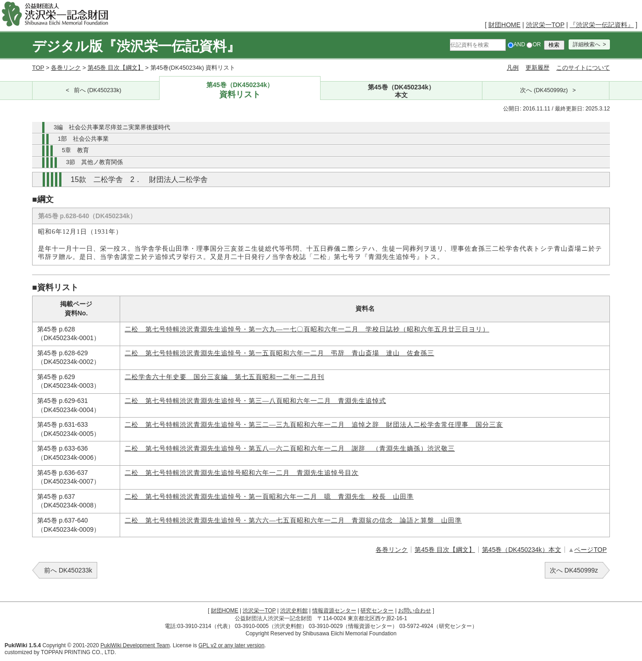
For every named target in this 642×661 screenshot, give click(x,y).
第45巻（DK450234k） (240, 90)
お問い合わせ (414, 610)
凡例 (513, 67)
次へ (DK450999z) (544, 90)
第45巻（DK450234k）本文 (521, 549)
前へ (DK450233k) (98, 90)
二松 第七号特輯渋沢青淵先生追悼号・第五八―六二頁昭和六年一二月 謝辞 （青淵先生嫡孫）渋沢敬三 (290, 448)
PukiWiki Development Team (135, 645)
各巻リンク (66, 67)
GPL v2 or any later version (232, 645)
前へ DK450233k (68, 570)
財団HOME (504, 24)
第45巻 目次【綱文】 (116, 67)
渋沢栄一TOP (545, 24)
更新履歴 (537, 67)
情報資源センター (334, 610)
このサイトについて (583, 67)
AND (516, 44)
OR (533, 44)
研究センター (376, 610)
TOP (38, 67)
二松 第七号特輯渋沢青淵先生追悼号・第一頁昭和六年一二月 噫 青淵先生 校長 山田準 (269, 496)
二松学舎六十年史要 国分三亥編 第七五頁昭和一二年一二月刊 (224, 377)
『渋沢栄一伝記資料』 (602, 24)
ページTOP (590, 549)
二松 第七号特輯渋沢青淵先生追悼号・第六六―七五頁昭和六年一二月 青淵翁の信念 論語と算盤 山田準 (293, 520)
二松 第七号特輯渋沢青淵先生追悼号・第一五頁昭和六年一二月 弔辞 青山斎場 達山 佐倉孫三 (279, 353)
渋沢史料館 (294, 610)
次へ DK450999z (574, 570)
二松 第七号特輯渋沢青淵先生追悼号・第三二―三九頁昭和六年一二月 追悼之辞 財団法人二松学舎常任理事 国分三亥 (314, 424)
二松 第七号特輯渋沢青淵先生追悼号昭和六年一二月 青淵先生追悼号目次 (242, 472)
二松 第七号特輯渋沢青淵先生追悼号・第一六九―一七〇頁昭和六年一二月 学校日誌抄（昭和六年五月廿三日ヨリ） (307, 329)
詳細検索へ (586, 44)
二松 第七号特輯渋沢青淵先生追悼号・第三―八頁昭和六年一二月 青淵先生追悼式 (255, 400)
